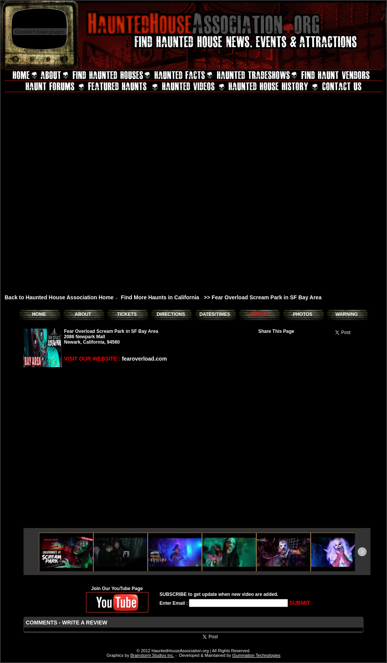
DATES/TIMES (214, 314)
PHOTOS (302, 314)
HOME (39, 314)
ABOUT (83, 314)
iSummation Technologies (256, 655)
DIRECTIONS (170, 314)
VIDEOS (258, 314)
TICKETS (126, 314)
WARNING (346, 314)
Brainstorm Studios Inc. (152, 655)
